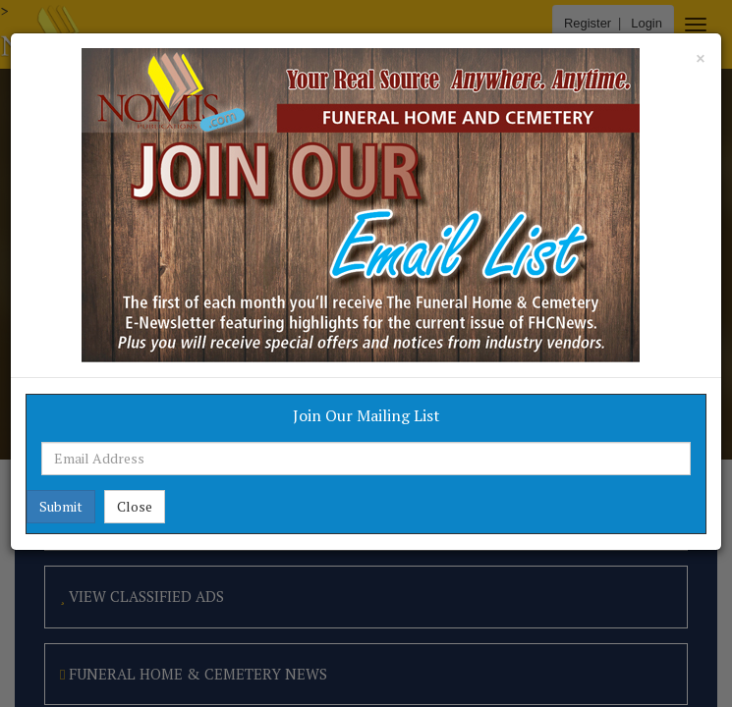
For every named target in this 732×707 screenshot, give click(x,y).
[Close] (700, 58)
